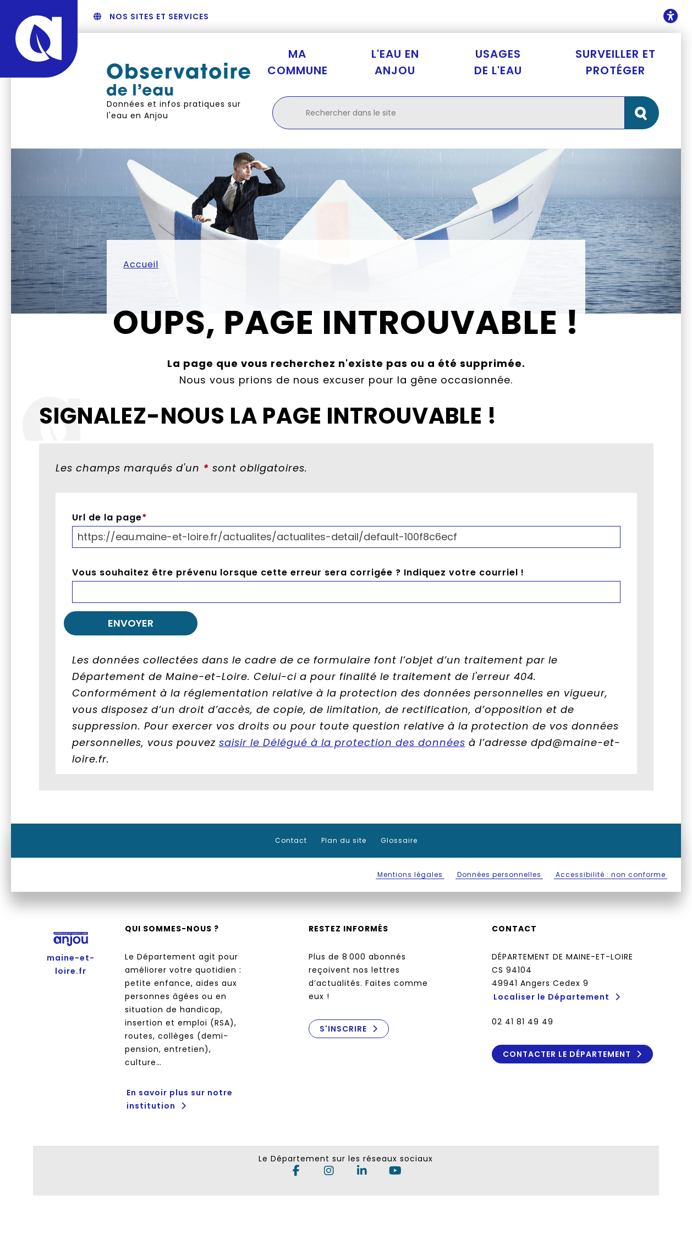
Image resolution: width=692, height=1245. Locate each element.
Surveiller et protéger (615, 62)
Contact (291, 840)
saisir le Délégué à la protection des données (342, 742)
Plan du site (343, 840)
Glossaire (399, 840)
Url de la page (109, 517)
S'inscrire (342, 1028)
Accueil (140, 264)
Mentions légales (410, 874)
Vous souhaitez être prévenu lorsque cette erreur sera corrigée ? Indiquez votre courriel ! (298, 572)
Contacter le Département (567, 1054)
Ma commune (297, 62)
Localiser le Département (551, 996)
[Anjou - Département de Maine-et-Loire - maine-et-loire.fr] (39, 39)
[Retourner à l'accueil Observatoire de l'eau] (178, 79)
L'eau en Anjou (395, 62)
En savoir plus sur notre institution (180, 1099)
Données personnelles (499, 874)
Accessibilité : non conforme (611, 874)
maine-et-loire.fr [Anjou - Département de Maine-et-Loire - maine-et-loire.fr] (70, 951)
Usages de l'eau (498, 62)
